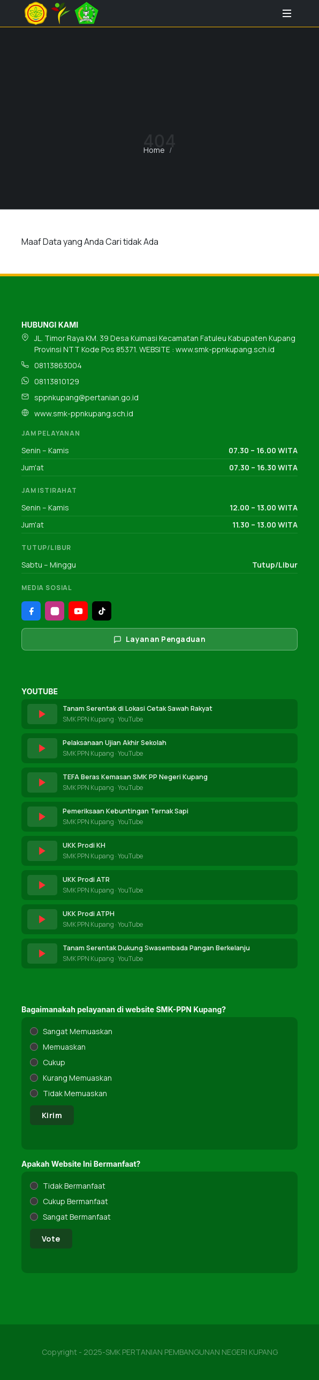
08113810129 (56, 381)
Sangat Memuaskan (77, 1031)
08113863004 (58, 365)
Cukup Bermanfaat (75, 1201)
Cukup (54, 1062)
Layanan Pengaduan (159, 639)
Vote (51, 1239)
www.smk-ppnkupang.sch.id (83, 413)
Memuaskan (64, 1047)
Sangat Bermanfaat (77, 1217)
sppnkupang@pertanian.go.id (86, 397)
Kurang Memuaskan (77, 1078)
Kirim (52, 1115)
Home (154, 150)
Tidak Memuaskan (75, 1093)
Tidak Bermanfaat (74, 1186)
